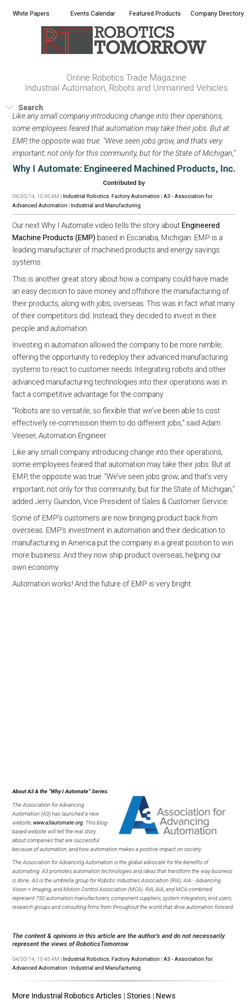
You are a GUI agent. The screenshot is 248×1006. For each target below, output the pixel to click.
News (166, 995)
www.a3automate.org (58, 822)
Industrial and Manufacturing (106, 205)
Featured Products (155, 13)
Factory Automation (136, 196)
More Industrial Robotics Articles (67, 995)
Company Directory (217, 13)
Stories (139, 995)
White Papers (31, 13)
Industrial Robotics (86, 196)
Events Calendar (93, 13)
